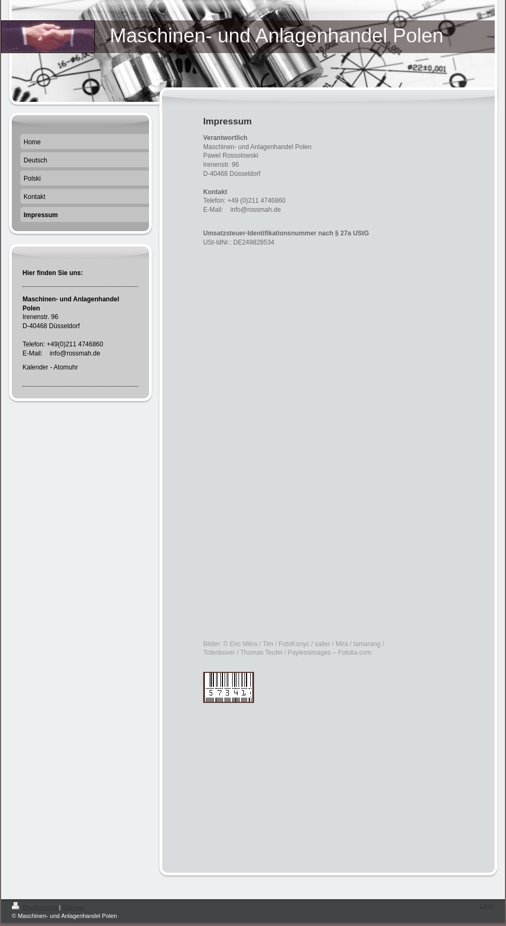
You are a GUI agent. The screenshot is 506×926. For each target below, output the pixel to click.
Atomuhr (66, 367)
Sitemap (73, 907)
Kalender (35, 367)
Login (487, 905)
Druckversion (35, 907)
